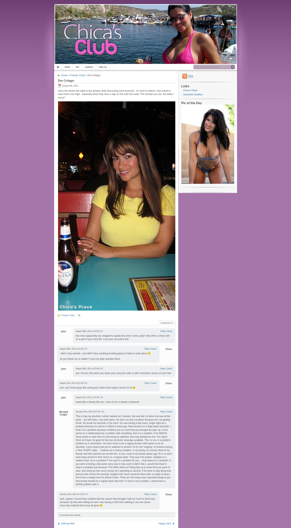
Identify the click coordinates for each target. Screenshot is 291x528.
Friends (74, 75)
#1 (102, 331)
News (67, 67)
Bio (77, 67)
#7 (87, 494)
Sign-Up (103, 67)
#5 (102, 397)
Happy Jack (165, 523)
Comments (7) (167, 323)
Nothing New (68, 523)
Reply (163, 331)
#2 (86, 349)
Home (58, 67)
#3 (102, 369)
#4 (86, 383)
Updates (89, 67)
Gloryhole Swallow (193, 94)
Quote (169, 331)
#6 (103, 412)
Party (82, 75)
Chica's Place (190, 90)
